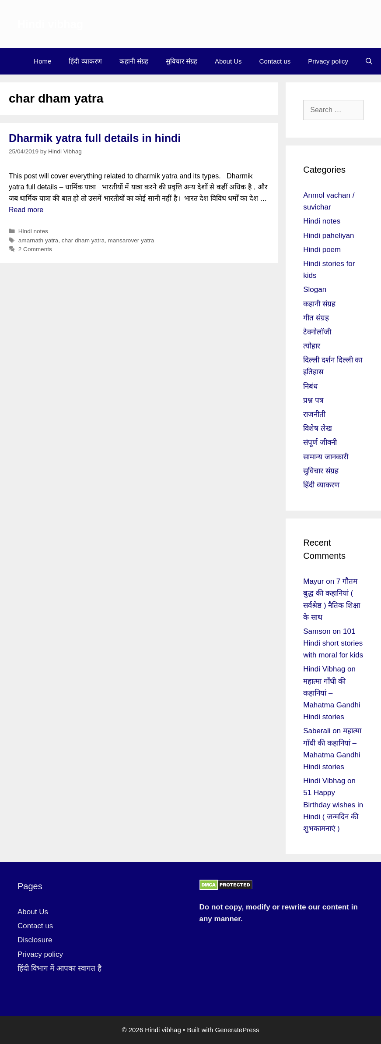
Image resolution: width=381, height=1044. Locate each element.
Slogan (314, 289)
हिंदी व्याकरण (85, 61)
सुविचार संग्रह (181, 61)
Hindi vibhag (50, 24)
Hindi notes (33, 231)
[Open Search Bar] (369, 61)
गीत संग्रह (316, 318)
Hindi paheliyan (328, 235)
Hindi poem (322, 249)
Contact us (275, 61)
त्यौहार (311, 346)
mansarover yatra (131, 240)
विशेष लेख (317, 428)
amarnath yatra (38, 240)
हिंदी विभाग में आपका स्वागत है (59, 968)
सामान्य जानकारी (325, 457)
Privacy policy (328, 61)
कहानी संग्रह (133, 61)
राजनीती (314, 414)
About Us (228, 61)
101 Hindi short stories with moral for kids (333, 643)
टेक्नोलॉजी (317, 332)
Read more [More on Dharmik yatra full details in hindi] (26, 209)
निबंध (310, 386)
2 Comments (35, 249)
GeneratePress (237, 1029)
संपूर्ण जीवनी (320, 442)
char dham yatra (83, 240)
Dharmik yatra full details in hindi (95, 138)
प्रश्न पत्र (313, 400)
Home (42, 61)
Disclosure (34, 940)
